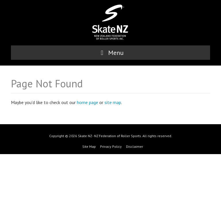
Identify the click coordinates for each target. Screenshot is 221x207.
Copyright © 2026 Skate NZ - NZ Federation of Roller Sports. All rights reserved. (110, 136)
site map (112, 102)
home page (87, 102)
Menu (110, 53)
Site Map (89, 146)
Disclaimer (134, 146)
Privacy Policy (111, 146)
